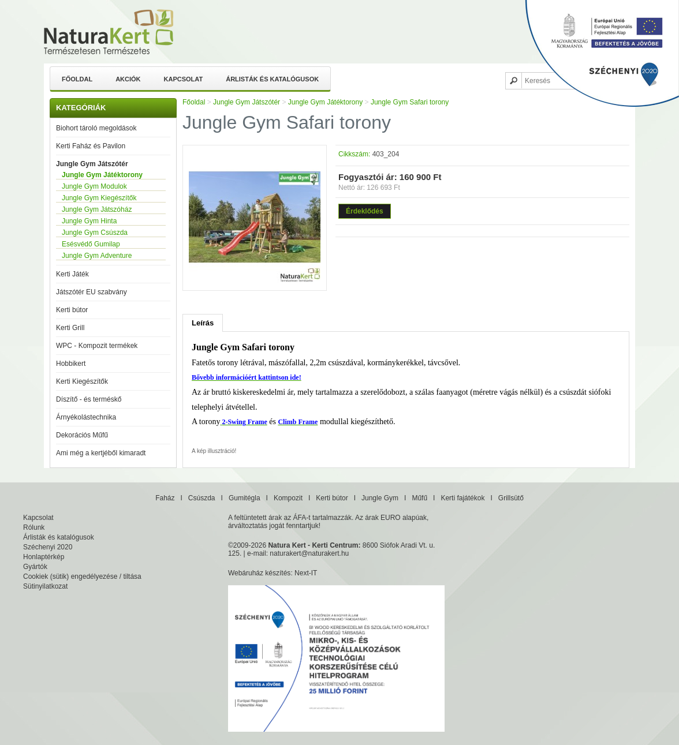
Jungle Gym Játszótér (92, 164)
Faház (164, 498)
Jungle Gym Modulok (94, 186)
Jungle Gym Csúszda (95, 233)
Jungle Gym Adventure (97, 256)
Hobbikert (70, 364)
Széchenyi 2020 (47, 547)
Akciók (127, 79)
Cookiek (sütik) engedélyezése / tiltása (82, 576)
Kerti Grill (70, 328)
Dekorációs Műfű (82, 435)
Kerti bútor (72, 310)
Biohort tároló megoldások (96, 128)
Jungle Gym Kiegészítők (99, 198)
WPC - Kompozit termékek (96, 346)
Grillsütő (511, 498)
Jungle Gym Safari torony (410, 102)
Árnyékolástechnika (86, 417)
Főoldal (77, 79)
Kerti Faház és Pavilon (90, 146)
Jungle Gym (379, 498)
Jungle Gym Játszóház (97, 209)
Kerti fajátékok (462, 498)
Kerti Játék (72, 274)
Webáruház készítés (259, 573)
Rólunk (33, 527)
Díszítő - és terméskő (88, 399)
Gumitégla (244, 498)
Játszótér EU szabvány (91, 292)
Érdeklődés (364, 211)
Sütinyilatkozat (45, 586)
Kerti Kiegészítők (82, 381)
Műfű (419, 498)
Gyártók (35, 567)
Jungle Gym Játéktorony (102, 175)
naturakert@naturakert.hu (309, 553)
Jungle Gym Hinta (89, 221)
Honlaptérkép (43, 557)
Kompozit (288, 498)
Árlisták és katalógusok (272, 79)
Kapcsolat (183, 79)
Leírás (203, 323)
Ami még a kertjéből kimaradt (101, 453)
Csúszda (201, 498)
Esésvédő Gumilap (91, 244)
